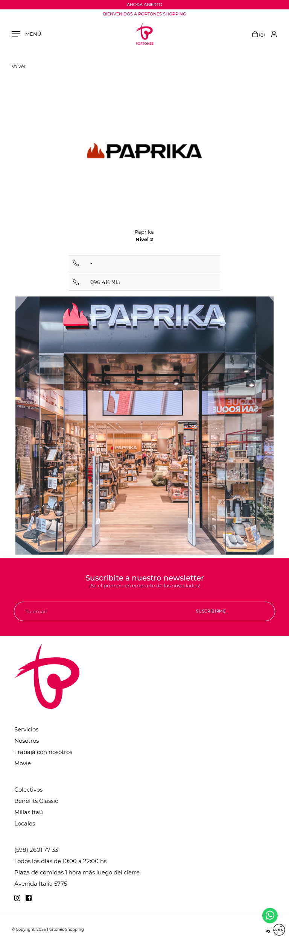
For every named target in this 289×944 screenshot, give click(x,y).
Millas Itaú (28, 812)
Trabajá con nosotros (43, 752)
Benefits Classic (36, 800)
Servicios (26, 729)
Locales (24, 823)
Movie (22, 763)
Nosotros (26, 740)
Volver (19, 66)
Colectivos (28, 789)
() (258, 34)
